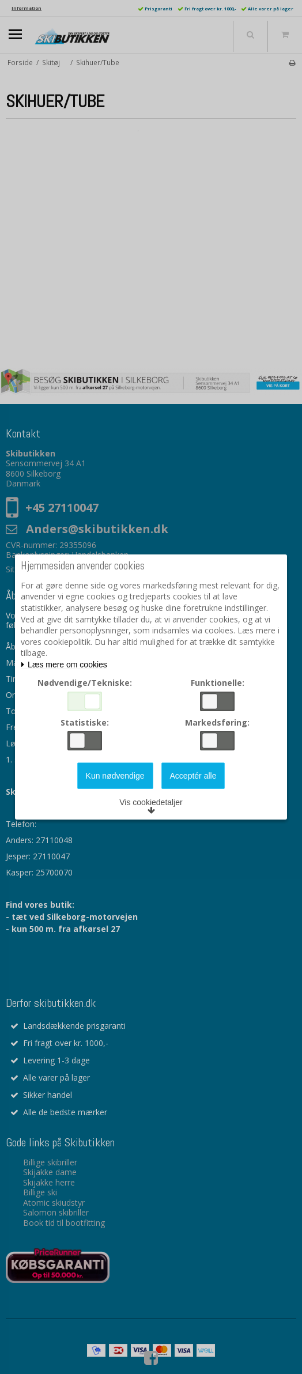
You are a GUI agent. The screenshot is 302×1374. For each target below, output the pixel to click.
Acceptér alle (193, 775)
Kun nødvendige (115, 775)
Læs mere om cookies (64, 664)
